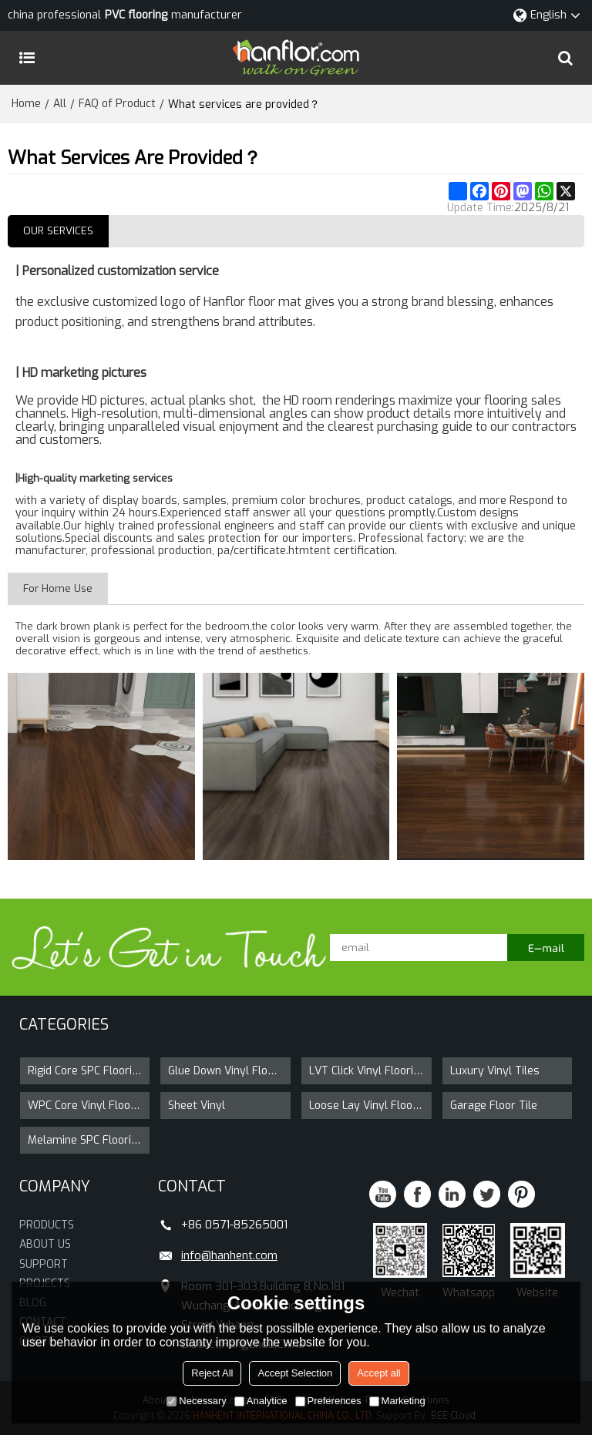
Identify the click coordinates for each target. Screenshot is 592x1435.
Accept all (378, 1373)
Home (26, 103)
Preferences (328, 1400)
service (199, 271)
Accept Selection (294, 1373)
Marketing (397, 1400)
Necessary (196, 1400)
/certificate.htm (269, 551)
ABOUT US (45, 1244)
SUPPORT (43, 1263)
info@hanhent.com (229, 1255)
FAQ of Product (117, 103)
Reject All (212, 1373)
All (59, 103)
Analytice (261, 1400)
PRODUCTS (46, 1225)
